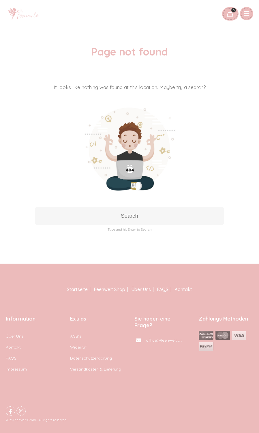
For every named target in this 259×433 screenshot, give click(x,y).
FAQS (162, 289)
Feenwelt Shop (109, 289)
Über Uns (141, 289)
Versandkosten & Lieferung (95, 369)
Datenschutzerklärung (91, 358)
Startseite (77, 289)
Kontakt (183, 289)
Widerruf (78, 347)
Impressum (16, 369)
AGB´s (75, 336)
